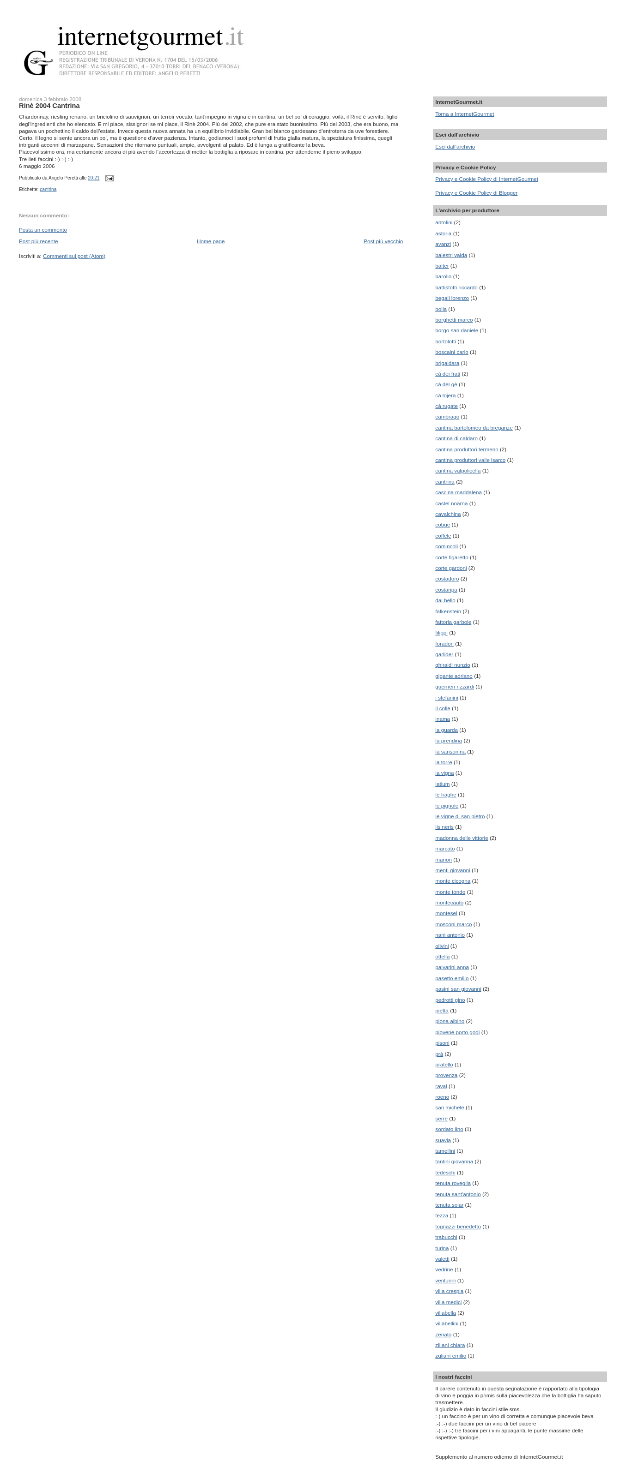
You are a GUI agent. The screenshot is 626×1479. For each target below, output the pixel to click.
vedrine (444, 1269)
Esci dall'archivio (455, 147)
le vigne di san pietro (460, 816)
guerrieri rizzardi (454, 686)
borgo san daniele (456, 330)
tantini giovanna (454, 1161)
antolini (443, 222)
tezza (441, 1215)
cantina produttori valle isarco (470, 460)
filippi (441, 632)
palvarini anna (452, 967)
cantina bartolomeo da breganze (474, 428)
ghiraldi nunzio (452, 665)
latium (442, 784)
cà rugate (446, 406)
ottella (442, 956)
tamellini (445, 1151)
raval (441, 1086)
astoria (443, 233)
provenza (446, 1075)
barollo (443, 276)
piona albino (449, 1021)
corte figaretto (451, 557)
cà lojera (445, 395)
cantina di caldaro (456, 438)
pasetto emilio (451, 978)
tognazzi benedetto (458, 1226)
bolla (441, 309)
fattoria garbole (453, 622)
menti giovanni (452, 870)
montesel (446, 913)
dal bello (445, 600)
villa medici (448, 1302)
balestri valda (451, 255)
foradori (444, 644)
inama (442, 719)
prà (439, 1054)
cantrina (48, 189)
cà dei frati (447, 374)
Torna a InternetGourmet (464, 114)
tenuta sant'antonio (457, 1194)
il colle (442, 708)
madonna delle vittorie (461, 838)
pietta (442, 1010)
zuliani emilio (450, 1356)
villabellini (446, 1323)
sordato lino (449, 1129)
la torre (443, 762)
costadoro (447, 578)
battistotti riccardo (456, 287)
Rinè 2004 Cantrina (49, 105)
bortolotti (445, 341)
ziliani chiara (450, 1345)
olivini (442, 946)
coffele (443, 536)
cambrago (447, 416)
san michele (449, 1107)
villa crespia (449, 1291)
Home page (211, 241)
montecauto (449, 902)
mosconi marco (453, 924)
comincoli (446, 546)
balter (442, 266)
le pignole (446, 805)
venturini (445, 1280)
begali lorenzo (452, 298)
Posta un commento (43, 230)
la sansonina (450, 751)
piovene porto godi (457, 1032)
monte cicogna (452, 881)
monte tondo (450, 892)
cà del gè (446, 384)
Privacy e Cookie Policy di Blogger (476, 193)
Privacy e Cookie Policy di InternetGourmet (486, 179)
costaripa (446, 590)
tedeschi (445, 1172)
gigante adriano (454, 676)
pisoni (442, 1043)
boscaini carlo (451, 352)
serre (441, 1118)
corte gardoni (451, 568)
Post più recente (38, 241)
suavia (443, 1140)
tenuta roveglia (453, 1183)
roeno (442, 1097)
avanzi (443, 244)
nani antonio (450, 935)
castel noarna (451, 503)
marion (443, 859)
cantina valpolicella (457, 470)
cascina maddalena (458, 492)
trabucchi (446, 1237)
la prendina (448, 740)
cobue (442, 524)
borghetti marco (454, 320)
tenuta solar (449, 1205)
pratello (444, 1064)
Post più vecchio (383, 241)
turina (442, 1248)
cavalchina (448, 514)
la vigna (444, 773)
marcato (445, 848)
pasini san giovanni (458, 989)
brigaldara (447, 363)
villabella (445, 1313)
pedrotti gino (450, 1000)
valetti (442, 1259)
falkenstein (448, 611)
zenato (443, 1334)
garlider (444, 654)
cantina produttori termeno (466, 449)
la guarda (446, 730)
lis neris (444, 827)
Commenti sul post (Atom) (74, 256)
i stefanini (446, 698)
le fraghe (445, 794)
